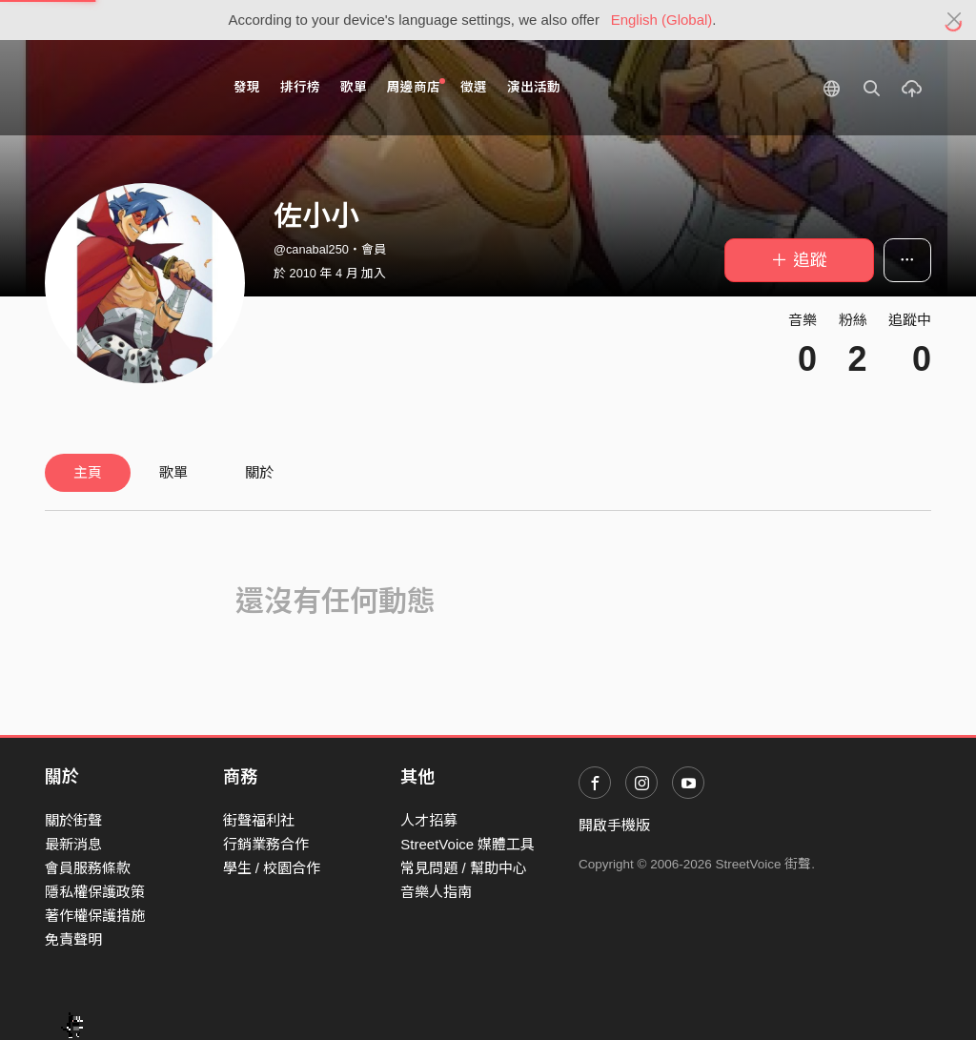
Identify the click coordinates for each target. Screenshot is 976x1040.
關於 (259, 472)
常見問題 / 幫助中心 (463, 868)
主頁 (87, 472)
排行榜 (300, 87)
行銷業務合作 (266, 844)
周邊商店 (416, 86)
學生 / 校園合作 (272, 868)
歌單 (353, 87)
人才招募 (429, 820)
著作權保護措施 (95, 915)
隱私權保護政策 (95, 892)
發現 (247, 87)
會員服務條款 (88, 868)
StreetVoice (123, 87)
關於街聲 (73, 820)
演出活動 (533, 87)
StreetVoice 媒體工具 (467, 844)
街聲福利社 (259, 820)
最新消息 (73, 844)
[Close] (954, 20)
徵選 (473, 87)
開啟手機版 (614, 825)
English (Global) (662, 19)
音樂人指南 (436, 892)
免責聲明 (73, 939)
